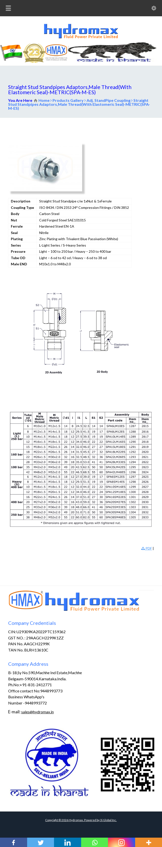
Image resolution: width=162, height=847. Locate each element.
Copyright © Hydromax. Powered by (72, 820)
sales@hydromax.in (37, 711)
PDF (146, 548)
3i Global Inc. (108, 820)
